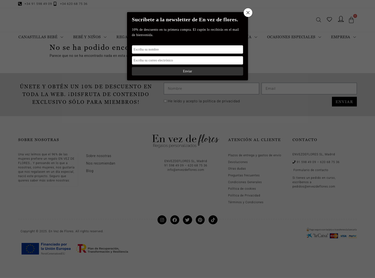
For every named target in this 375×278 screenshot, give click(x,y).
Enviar (187, 71)
